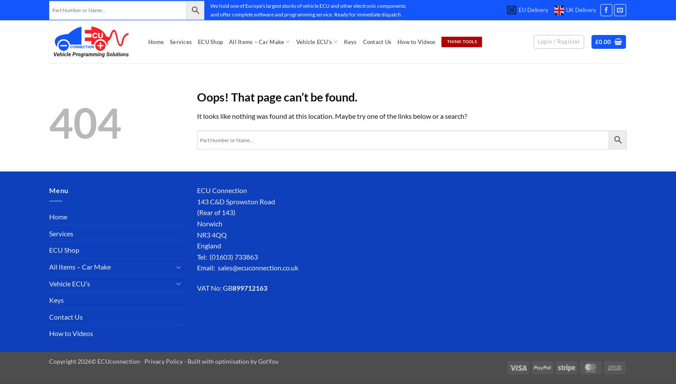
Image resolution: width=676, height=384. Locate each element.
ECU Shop (210, 41)
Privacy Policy (163, 361)
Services (181, 41)
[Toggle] (179, 267)
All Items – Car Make (259, 42)
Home (156, 41)
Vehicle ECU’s (317, 42)
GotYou (268, 361)
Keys (350, 41)
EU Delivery (527, 10)
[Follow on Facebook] (606, 10)
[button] (609, 42)
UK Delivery (575, 10)
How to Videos (416, 41)
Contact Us (377, 41)
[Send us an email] (620, 10)
